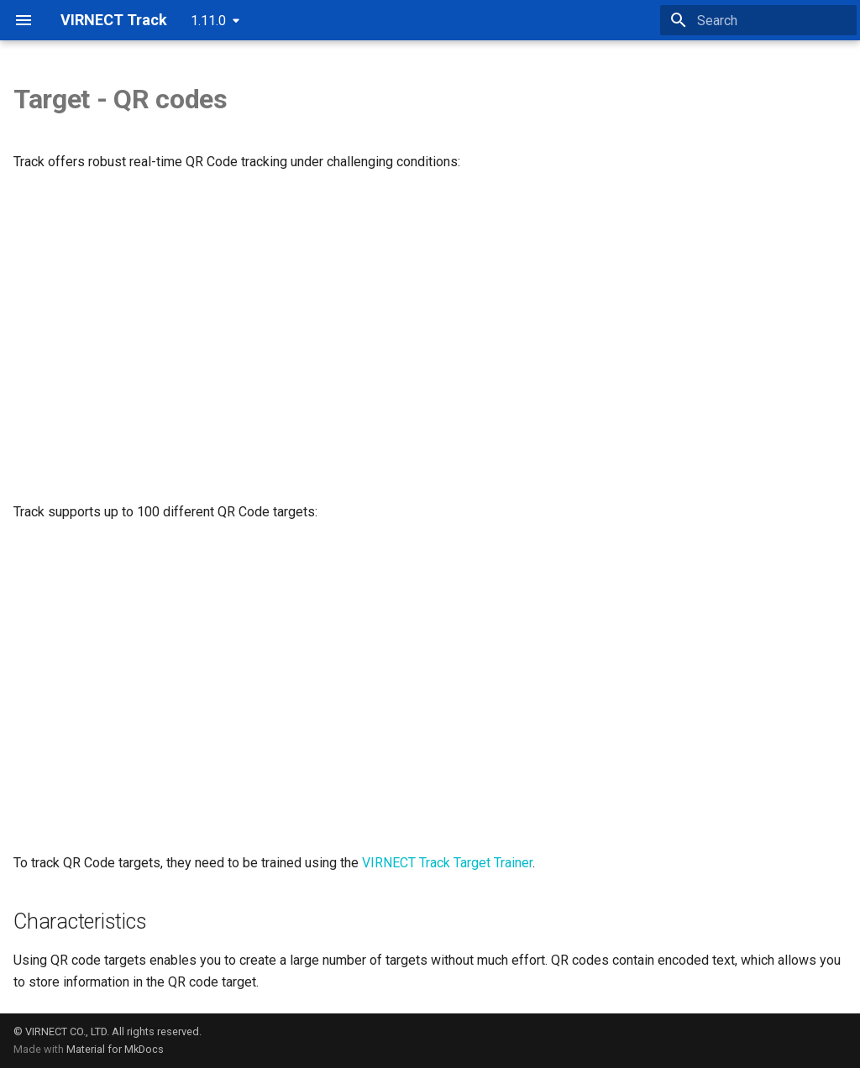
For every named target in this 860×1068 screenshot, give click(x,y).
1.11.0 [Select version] (208, 21)
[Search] (758, 20)
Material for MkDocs (115, 1049)
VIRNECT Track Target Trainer (447, 863)
